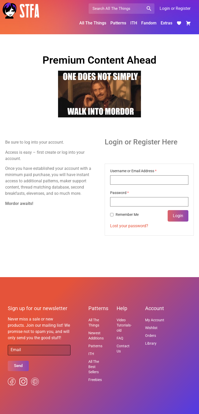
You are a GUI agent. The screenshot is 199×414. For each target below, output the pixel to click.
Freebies (95, 380)
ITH (133, 23)
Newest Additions (96, 335)
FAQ (120, 338)
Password (119, 193)
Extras (166, 23)
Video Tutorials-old (124, 325)
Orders (150, 335)
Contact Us (123, 348)
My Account (154, 320)
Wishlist (151, 328)
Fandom (149, 23)
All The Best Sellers (93, 366)
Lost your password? (129, 225)
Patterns (118, 23)
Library (151, 343)
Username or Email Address (133, 171)
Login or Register (175, 8)
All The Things (92, 23)
